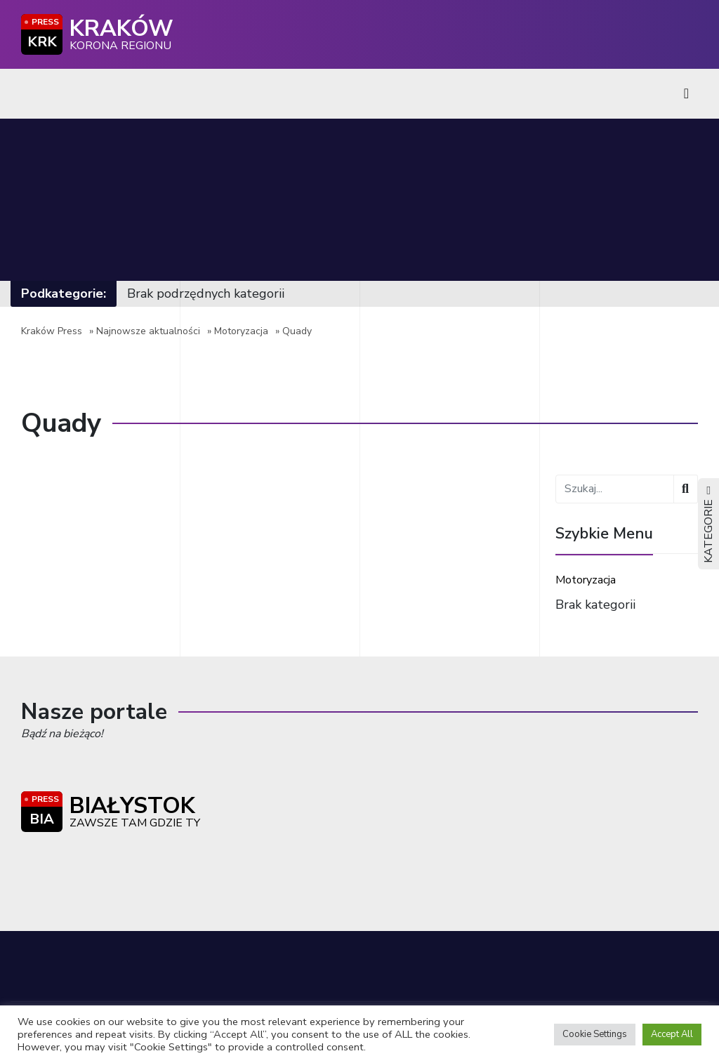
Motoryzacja (241, 331)
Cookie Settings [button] (594, 1034)
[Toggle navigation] (686, 94)
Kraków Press (51, 331)
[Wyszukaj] (685, 489)
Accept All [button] (672, 1034)
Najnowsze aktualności (148, 331)
